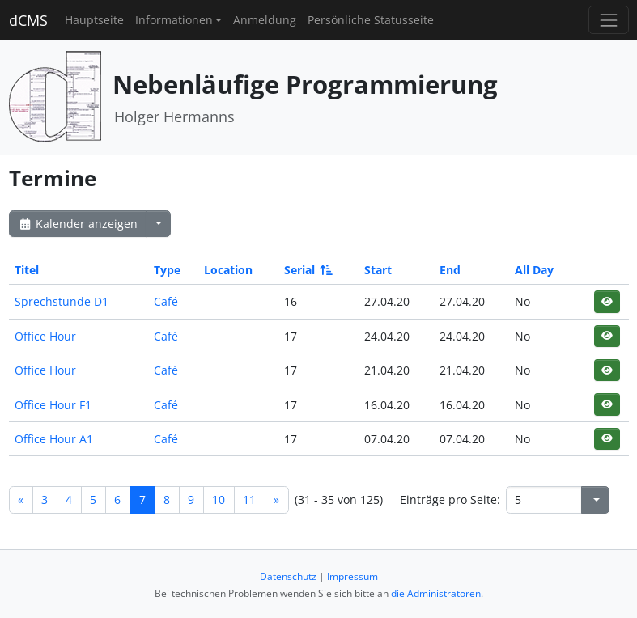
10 (218, 499)
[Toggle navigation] (608, 20)
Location (228, 269)
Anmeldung (264, 20)
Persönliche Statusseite (371, 20)
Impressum (352, 576)
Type (167, 269)
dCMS (28, 20)
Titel (27, 269)
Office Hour (45, 336)
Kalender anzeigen (78, 223)
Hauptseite (94, 20)
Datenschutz (288, 576)
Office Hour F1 (53, 405)
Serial (307, 269)
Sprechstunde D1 (61, 301)
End (450, 269)
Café (166, 301)
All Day (534, 269)
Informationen (174, 20)
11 (249, 499)
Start (378, 269)
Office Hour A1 (54, 439)
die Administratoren (436, 593)
